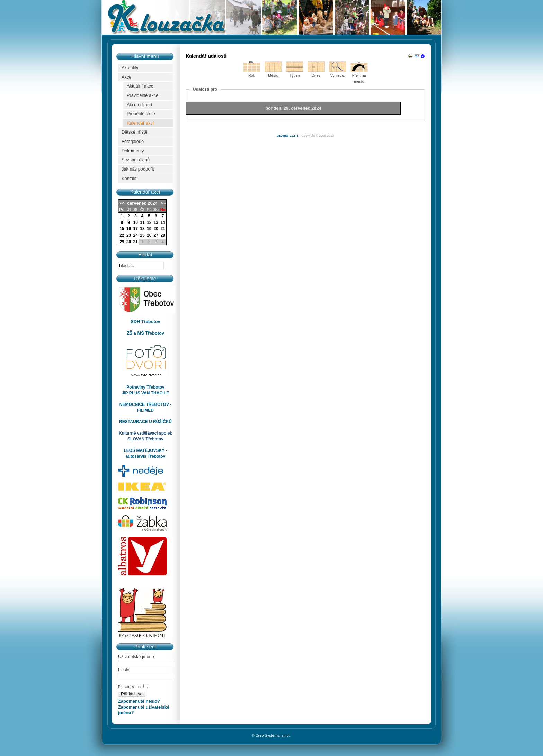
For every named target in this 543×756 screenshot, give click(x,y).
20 (156, 228)
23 (128, 235)
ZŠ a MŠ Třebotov (145, 333)
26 (149, 235)
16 (128, 228)
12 (149, 222)
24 (135, 235)
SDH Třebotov (145, 321)
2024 (152, 203)
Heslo (124, 669)
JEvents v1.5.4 (288, 135)
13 (156, 222)
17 (135, 228)
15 (121, 228)
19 (149, 228)
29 (121, 241)
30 (128, 241)
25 (142, 235)
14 (162, 222)
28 (162, 235)
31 (135, 241)
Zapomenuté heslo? (139, 701)
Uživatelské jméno (136, 656)
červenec (136, 203)
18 (142, 228)
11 (142, 222)
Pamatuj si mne (130, 687)
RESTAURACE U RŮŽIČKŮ (145, 421)
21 (162, 228)
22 (121, 235)
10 (135, 222)
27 (156, 235)
